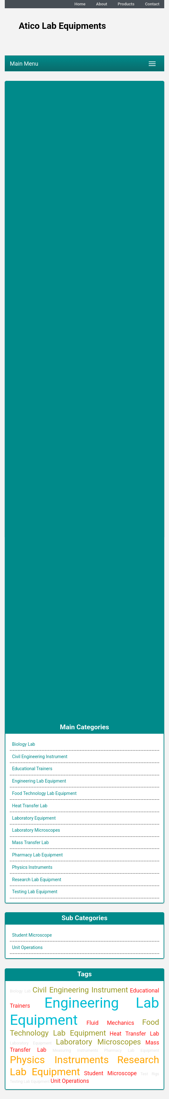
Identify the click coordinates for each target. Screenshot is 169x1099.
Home (79, 4)
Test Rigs (149, 1074)
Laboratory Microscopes (36, 830)
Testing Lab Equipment (34, 891)
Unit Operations (27, 947)
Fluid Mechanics (110, 1023)
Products (126, 4)
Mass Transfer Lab (30, 842)
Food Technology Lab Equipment (44, 793)
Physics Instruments (32, 867)
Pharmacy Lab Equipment (37, 854)
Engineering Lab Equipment (39, 781)
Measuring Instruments (75, 1050)
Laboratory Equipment (34, 818)
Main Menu (24, 63)
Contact (152, 4)
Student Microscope (32, 935)
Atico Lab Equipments (62, 26)
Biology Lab (23, 744)
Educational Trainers (32, 768)
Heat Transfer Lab (29, 805)
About (101, 4)
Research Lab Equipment (36, 879)
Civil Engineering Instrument (39, 756)
